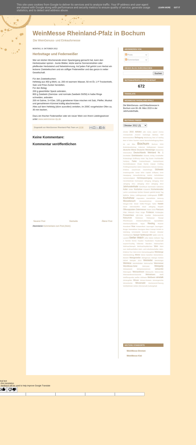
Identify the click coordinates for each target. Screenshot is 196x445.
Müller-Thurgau (145, 204)
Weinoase (146, 266)
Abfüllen (138, 132)
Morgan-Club (127, 204)
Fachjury (126, 161)
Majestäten (140, 198)
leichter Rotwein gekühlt (146, 192)
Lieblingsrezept (141, 195)
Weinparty (158, 266)
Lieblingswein (152, 195)
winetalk (159, 277)
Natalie (160, 204)
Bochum (143, 143)
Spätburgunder (146, 235)
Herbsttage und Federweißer (55, 54)
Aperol (155, 132)
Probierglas (159, 212)
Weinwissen (150, 274)
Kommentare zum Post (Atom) (56, 226)
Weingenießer (135, 258)
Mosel (136, 204)
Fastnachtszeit (158, 161)
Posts (129, 55)
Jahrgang (147, 181)
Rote (133, 226)
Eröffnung (136, 158)
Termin (134, 241)
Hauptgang (127, 175)
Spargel (136, 235)
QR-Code (139, 215)
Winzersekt (140, 283)
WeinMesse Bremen (136, 351)
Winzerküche (127, 283)
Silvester (160, 232)
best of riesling (157, 137)
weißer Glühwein (141, 277)
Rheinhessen (128, 221)
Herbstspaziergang (144, 178)
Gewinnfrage (147, 170)
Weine (137, 255)
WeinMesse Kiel (134, 356)
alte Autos (147, 132)
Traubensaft (159, 241)
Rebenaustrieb (158, 215)
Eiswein (146, 155)
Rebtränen (139, 218)
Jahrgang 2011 (129, 184)
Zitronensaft (143, 286)
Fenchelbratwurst (129, 164)
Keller (125, 189)
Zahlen (135, 286)
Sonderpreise (128, 235)
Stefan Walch (136, 237)
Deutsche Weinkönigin (146, 150)
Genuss (154, 167)
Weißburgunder (128, 277)
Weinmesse (158, 263)
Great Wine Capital (143, 172)
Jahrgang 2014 (157, 184)
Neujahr (160, 207)
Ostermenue (141, 209)
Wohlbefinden (128, 286)
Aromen (138, 135)
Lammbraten (132, 192)
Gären (139, 167)
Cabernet (141, 147)
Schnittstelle (136, 232)
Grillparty (155, 172)
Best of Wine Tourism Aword (133, 140)
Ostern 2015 (151, 209)
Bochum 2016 (157, 144)
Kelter (131, 189)
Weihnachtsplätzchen (144, 246)
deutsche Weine (129, 150)
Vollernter (140, 244)
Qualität (148, 215)
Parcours (159, 209)
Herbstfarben (158, 175)
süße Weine (149, 238)
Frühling (160, 164)
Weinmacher (148, 263)
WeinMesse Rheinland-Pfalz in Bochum (89, 33)
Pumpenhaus (128, 215)
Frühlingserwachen (130, 167)
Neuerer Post (39, 221)
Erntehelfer (159, 155)
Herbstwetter (158, 178)
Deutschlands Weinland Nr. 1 (148, 152)
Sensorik (145, 232)
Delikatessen (151, 147)
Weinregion (127, 272)
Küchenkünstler (157, 189)
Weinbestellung (128, 255)
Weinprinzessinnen (143, 269)
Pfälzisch (131, 212)
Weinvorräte (159, 272)
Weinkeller (148, 260)
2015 (132, 132)
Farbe (134, 161)
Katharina (159, 187)
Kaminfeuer (143, 187)
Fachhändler (158, 158)
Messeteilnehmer (145, 201)
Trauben (141, 241)
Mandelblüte (150, 198)
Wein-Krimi (137, 252)
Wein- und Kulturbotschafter (148, 249)
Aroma (161, 132)
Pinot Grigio (140, 212)
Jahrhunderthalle (130, 186)
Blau (133, 144)
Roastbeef (127, 226)
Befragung (139, 137)
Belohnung (148, 137)
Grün (161, 172)
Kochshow (138, 189)
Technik (128, 241)
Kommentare (132, 60)
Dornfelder (127, 155)
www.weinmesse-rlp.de (49, 119)
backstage (146, 135)
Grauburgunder (128, 172)
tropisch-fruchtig (129, 244)
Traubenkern (149, 241)
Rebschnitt (127, 218)
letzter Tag (159, 192)
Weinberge (159, 252)
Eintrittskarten (137, 155)
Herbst (149, 175)
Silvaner (153, 232)
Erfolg (152, 155)
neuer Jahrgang (148, 207)
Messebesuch (129, 201)
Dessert (160, 147)
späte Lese (157, 235)
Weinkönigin (159, 260)
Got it (177, 7)
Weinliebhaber (138, 263)
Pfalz (125, 212)
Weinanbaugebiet (148, 252)
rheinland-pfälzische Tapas (134, 224)
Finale (139, 164)
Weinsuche (149, 272)
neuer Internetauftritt (131, 207)
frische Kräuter (150, 164)
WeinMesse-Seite (130, 266)
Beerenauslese (128, 137)
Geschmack (136, 170)
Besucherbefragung (152, 140)
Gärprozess (146, 167)
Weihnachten (158, 244)
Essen (151, 158)
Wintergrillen (127, 280)
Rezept (160, 218)
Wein (156, 246)
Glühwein (159, 169)
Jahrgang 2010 (157, 181)
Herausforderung (139, 175)
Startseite (73, 221)
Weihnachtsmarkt (129, 246)
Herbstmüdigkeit (129, 178)
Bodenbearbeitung (129, 147)
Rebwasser (151, 218)
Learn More (164, 7)
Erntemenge (127, 158)
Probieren (150, 212)
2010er (125, 132)
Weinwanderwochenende (132, 274)
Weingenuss (146, 258)
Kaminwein (152, 187)
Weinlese (127, 263)
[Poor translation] (12, 389)
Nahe (154, 204)
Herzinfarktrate (128, 181)
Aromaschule (128, 135)
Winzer (136, 280)
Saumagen (150, 226)
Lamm (125, 192)
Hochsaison (139, 181)
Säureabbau (132, 229)
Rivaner (160, 224)
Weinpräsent (127, 269)
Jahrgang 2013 (143, 184)
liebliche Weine (129, 195)
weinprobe (159, 269)
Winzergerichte (158, 280)
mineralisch (159, 201)
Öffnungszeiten (129, 209)
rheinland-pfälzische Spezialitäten (149, 221)
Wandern (149, 244)
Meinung (160, 198)
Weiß (161, 274)
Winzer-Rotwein (146, 280)
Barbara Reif (157, 135)
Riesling (151, 223)
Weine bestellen (147, 255)
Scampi (153, 229)
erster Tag (144, 158)
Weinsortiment (138, 272)
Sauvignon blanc (144, 229)
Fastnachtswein (145, 161)
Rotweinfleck (140, 226)
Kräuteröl (146, 189)
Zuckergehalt (152, 286)
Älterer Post (107, 221)
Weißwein (151, 277)
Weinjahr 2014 (135, 260)
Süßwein (157, 238)
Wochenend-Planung (155, 283)
